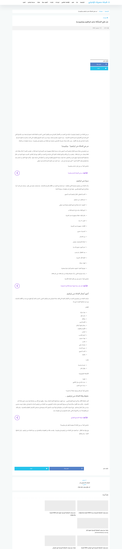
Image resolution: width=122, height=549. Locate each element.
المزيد (24, 2)
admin (106, 28)
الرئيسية (82, 2)
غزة (77, 2)
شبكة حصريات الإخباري (97, 2)
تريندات (57, 2)
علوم (73, 2)
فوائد (38, 2)
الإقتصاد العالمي (65, 2)
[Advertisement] (61, 43)
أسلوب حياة (45, 2)
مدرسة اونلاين (31, 2)
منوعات (105, 18)
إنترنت (51, 2)
